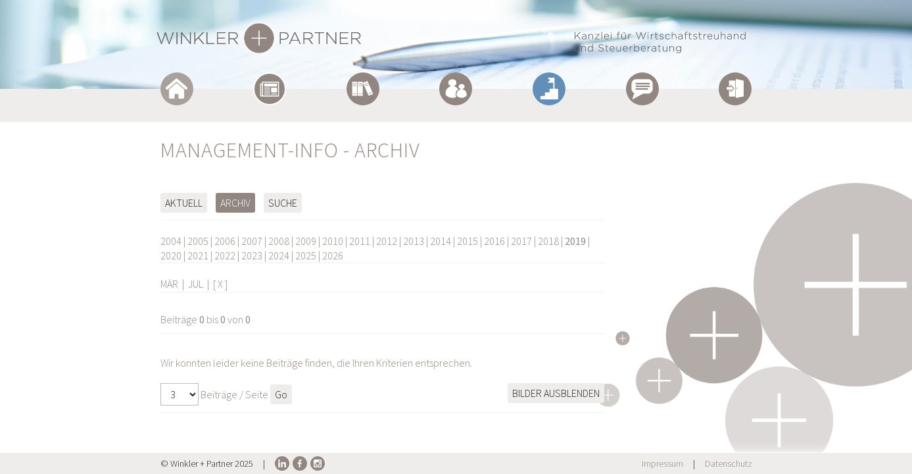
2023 (251, 255)
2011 (359, 241)
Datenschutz (728, 463)
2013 (413, 241)
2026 (332, 255)
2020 (170, 255)
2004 (170, 241)
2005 (197, 241)
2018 (548, 241)
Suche (282, 202)
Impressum (662, 463)
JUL (195, 283)
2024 (278, 255)
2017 (521, 241)
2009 (305, 241)
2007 (251, 241)
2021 (197, 255)
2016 (494, 241)
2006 (224, 241)
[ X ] (220, 283)
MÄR (169, 283)
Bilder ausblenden (556, 393)
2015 (467, 241)
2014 (440, 241)
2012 (386, 241)
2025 (305, 255)
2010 (332, 241)
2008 (278, 241)
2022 (224, 255)
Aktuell (184, 202)
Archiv (235, 202)
